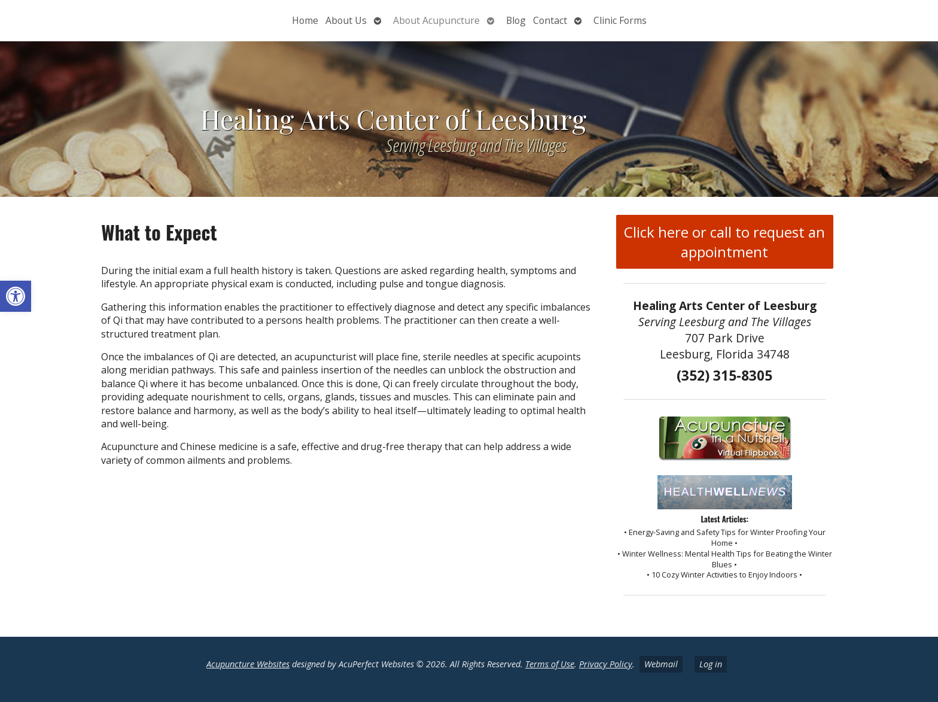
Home (305, 20)
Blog (516, 20)
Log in (710, 664)
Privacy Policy (605, 664)
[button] (15, 296)
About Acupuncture (436, 20)
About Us (346, 20)
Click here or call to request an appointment (724, 242)
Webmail (661, 664)
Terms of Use (549, 664)
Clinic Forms (620, 20)
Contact (550, 20)
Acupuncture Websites (248, 664)
